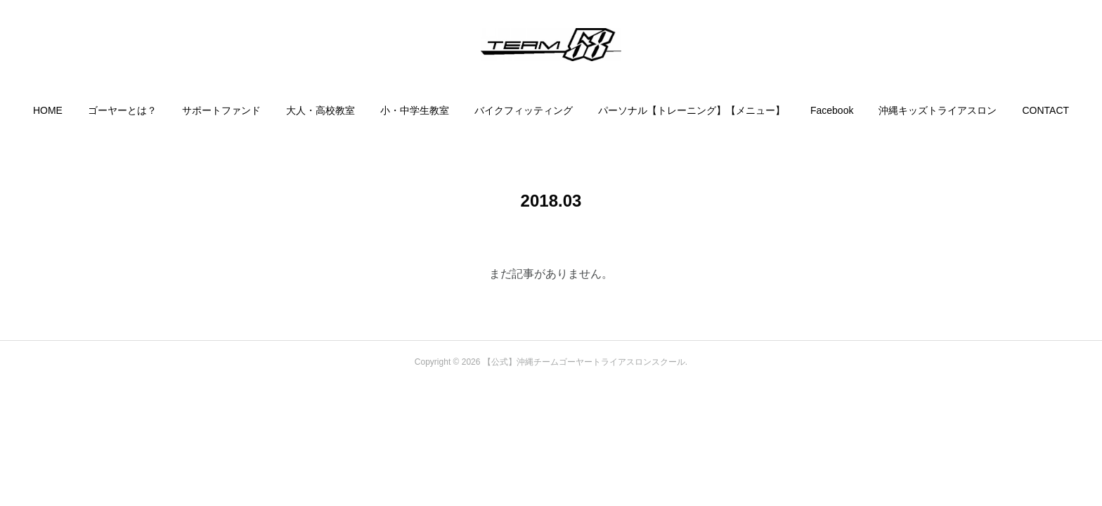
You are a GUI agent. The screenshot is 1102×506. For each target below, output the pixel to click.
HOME (48, 110)
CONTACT (1045, 110)
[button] (48, 110)
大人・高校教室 (320, 110)
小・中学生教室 (414, 110)
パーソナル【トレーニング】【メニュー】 (691, 110)
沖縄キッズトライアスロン (938, 110)
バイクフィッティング (523, 110)
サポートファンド (221, 110)
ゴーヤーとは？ (122, 110)
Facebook (831, 110)
